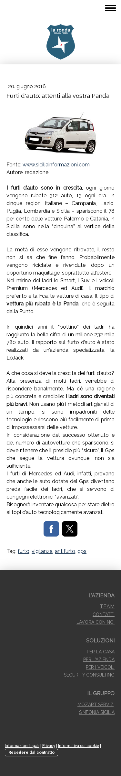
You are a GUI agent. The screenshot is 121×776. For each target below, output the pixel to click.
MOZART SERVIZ (95, 704)
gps (81, 551)
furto (23, 551)
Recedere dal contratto (31, 752)
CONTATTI (104, 614)
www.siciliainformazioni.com (56, 165)
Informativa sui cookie (78, 745)
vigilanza (42, 551)
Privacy (48, 745)
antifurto (65, 551)
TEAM (107, 606)
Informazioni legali (22, 745)
